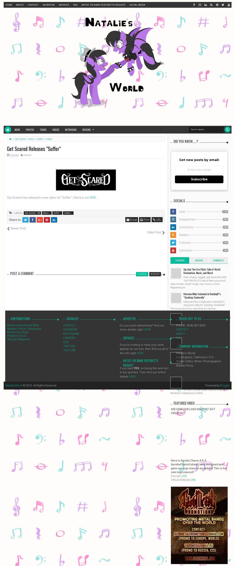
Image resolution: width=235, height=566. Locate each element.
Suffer (56, 213)
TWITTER (69, 342)
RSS (66, 338)
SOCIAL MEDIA (137, 4)
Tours (43, 130)
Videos (55, 130)
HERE (92, 197)
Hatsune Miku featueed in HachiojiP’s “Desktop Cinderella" (202, 295)
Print (145, 220)
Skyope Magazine (18, 335)
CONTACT (33, 4)
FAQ (75, 4)
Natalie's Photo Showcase (24, 324)
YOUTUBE (69, 346)
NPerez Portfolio (18, 328)
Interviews (71, 130)
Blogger (225, 381)
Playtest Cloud (16, 331)
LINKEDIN (69, 334)
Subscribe (199, 179)
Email (132, 220)
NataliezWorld (14, 381)
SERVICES (64, 4)
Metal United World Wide (23, 321)
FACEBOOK (70, 325)
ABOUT (20, 4)
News (17, 130)
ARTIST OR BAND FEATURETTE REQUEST (103, 4)
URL (157, 220)
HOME (9, 4)
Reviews (86, 130)
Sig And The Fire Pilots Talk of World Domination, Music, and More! (201, 271)
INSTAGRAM (71, 329)
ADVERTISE (49, 4)
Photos (30, 130)
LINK (184, 476)
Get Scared (30, 213)
